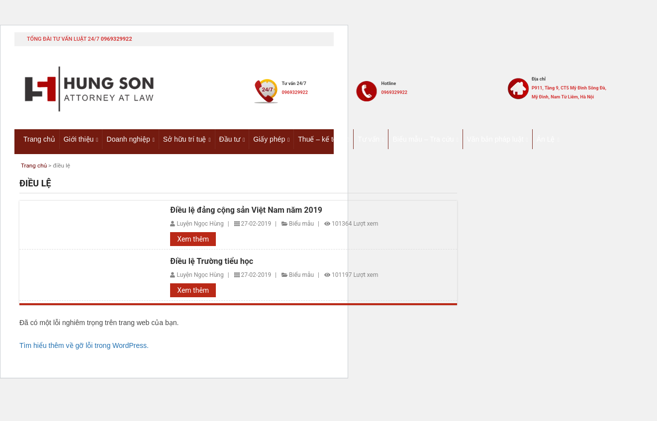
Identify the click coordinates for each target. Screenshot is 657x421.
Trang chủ (39, 139)
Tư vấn (368, 139)
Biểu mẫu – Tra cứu (423, 139)
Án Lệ (546, 139)
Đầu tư (230, 139)
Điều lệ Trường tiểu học (211, 262)
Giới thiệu (79, 139)
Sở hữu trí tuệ (184, 139)
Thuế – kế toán (321, 139)
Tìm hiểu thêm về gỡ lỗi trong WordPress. (84, 346)
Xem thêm (193, 240)
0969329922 (116, 39)
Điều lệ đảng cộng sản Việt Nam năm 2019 (246, 210)
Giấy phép (269, 139)
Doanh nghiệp (128, 139)
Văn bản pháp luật (495, 139)
